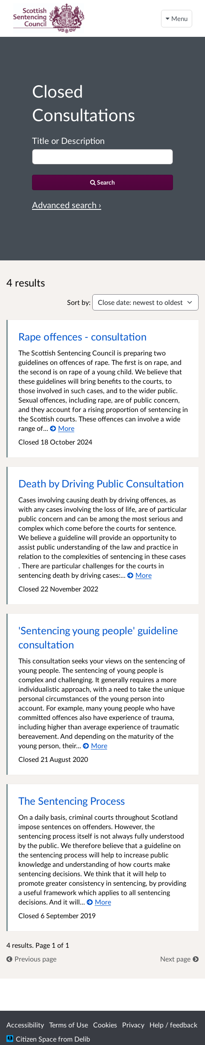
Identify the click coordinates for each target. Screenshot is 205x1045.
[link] (31, 959)
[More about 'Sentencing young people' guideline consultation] (95, 745)
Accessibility (25, 1025)
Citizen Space (36, 1039)
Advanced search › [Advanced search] (66, 205)
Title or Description (68, 140)
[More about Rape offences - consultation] (62, 428)
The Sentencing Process (71, 800)
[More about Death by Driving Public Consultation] (139, 575)
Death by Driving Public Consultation (101, 483)
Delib (82, 1039)
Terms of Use (68, 1025)
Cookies (105, 1025)
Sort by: (79, 302)
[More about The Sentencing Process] (99, 902)
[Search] (102, 182)
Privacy (133, 1025)
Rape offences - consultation (82, 336)
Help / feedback (173, 1025)
